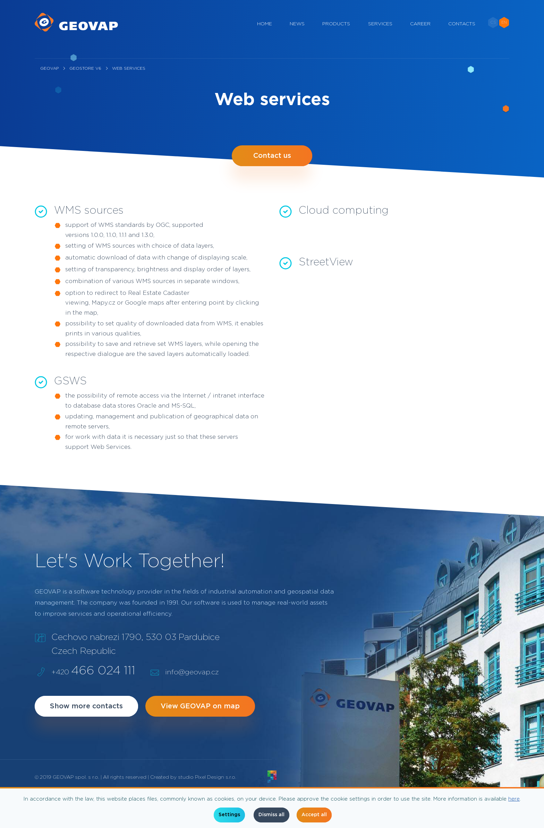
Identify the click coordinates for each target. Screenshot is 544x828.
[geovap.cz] (76, 27)
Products (336, 31)
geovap (49, 68)
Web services (128, 68)
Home (264, 31)
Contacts (461, 31)
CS (493, 30)
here (514, 799)
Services (380, 31)
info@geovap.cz (192, 672)
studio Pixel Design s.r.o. (207, 777)
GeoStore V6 (85, 68)
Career (420, 31)
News (297, 31)
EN (504, 30)
